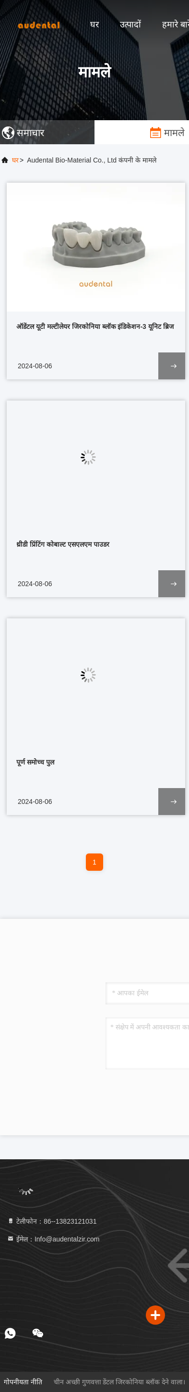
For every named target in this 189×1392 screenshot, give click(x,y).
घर (94, 24)
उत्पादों (130, 24)
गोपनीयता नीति (23, 1382)
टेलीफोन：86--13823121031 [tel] (51, 1221)
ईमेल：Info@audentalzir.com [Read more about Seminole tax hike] (53, 1239)
